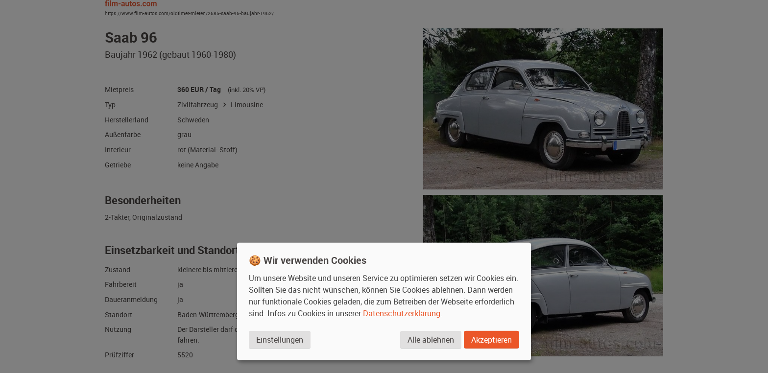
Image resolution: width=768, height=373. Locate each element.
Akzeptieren (491, 339)
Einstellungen (279, 339)
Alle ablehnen (431, 339)
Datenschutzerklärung (401, 313)
